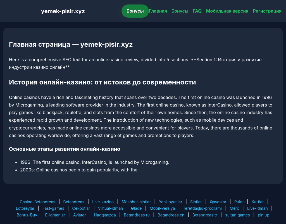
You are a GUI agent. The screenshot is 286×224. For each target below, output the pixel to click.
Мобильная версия (227, 11)
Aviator (79, 215)
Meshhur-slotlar (136, 201)
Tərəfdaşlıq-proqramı (202, 208)
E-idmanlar (55, 215)
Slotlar (196, 201)
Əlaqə (136, 208)
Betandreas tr (204, 215)
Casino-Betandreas (37, 201)
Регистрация (267, 11)
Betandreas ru (137, 215)
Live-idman (257, 208)
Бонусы (135, 11)
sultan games (237, 215)
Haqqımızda (105, 215)
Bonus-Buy (27, 215)
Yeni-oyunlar (170, 201)
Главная (158, 11)
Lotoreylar (25, 208)
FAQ (197, 11)
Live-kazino (103, 201)
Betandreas (73, 201)
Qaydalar (218, 201)
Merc (234, 208)
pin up (263, 215)
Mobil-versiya (162, 208)
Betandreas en (171, 215)
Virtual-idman (110, 208)
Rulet (239, 201)
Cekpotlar (81, 208)
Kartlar (258, 201)
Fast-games (53, 208)
